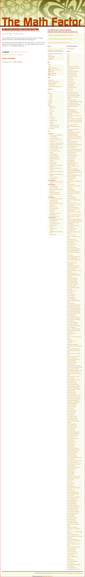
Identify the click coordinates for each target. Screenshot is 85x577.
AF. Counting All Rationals (72, 561)
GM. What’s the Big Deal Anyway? (74, 170)
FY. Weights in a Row (71, 239)
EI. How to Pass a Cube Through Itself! (73, 354)
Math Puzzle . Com (53, 206)
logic (51, 115)
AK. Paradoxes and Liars (72, 553)
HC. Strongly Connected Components (74, 101)
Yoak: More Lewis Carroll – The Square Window (73, 210)
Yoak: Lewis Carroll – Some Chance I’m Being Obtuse (74, 205)
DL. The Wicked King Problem (73, 400)
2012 (68, 53)
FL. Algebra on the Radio (72, 279)
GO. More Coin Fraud (71, 157)
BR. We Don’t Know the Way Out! (73, 497)
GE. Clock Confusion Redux (72, 207)
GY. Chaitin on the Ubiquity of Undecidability (73, 130)
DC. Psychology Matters (72, 424)
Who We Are (50, 80)
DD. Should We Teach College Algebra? (73, 422)
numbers (27, 31)
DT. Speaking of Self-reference (73, 387)
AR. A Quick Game (71, 542)
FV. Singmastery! (70, 242)
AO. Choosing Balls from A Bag (73, 546)
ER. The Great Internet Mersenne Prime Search (73, 331)
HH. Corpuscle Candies (71, 87)
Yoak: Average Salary (71, 190)
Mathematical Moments (54, 157)
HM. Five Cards (70, 79)
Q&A (49, 104)
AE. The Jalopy (70, 562)
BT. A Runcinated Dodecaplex (73, 493)
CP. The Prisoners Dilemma (72, 448)
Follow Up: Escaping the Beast (73, 432)
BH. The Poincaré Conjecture (73, 513)
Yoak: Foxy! (69, 195)
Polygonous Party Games (72, 141)
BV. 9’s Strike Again (7, 33)
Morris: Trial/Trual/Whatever (72, 169)
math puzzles (52, 117)
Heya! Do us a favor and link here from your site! (59, 42)
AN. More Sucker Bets (71, 548)
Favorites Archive (70, 48)
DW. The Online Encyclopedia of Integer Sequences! (73, 380)
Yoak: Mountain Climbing (72, 281)
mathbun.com (52, 75)
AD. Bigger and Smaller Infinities (73, 564)
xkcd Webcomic (53, 234)
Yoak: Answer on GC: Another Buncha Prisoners (73, 223)
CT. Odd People (70, 440)
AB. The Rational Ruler (71, 567)
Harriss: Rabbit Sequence (72, 273)
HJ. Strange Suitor (70, 84)
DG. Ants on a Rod (71, 414)
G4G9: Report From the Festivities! (74, 136)
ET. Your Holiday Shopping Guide (73, 325)
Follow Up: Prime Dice (71, 406)
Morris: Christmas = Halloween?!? (74, 317)
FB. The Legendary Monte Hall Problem (73, 301)
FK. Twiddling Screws (71, 286)
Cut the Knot (52, 141)
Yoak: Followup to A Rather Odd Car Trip (74, 260)
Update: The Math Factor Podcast (74, 132)
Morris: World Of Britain (71, 247)
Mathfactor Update (71, 109)
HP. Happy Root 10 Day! (72, 74)
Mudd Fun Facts (53, 163)
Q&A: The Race (70, 470)
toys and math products (54, 126)
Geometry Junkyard (53, 149)
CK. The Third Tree (71, 459)
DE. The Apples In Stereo (72, 418)
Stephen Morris (51, 58)
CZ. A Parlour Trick (71, 428)
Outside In (52, 169)
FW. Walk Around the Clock (72, 241)
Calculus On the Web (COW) (55, 139)
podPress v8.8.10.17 (48, 576)
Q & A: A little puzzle (71, 413)
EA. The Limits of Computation (73, 372)
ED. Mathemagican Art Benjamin (73, 365)
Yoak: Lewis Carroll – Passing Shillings (73, 217)
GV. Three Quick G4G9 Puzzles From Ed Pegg (74, 139)
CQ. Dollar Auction (71, 446)
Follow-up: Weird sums (71, 441)
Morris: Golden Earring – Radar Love (74, 120)
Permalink (38, 31)
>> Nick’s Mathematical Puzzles (56, 198)
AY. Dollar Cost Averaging (72, 527)
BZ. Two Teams (70, 484)
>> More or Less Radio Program (56, 135)
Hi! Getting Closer (70, 85)
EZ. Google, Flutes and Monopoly (73, 304)
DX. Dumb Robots (70, 378)
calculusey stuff (53, 107)
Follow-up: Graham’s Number (73, 467)
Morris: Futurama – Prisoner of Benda (74, 118)
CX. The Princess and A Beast (73, 433)
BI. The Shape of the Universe (73, 511)
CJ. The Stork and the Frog (72, 462)
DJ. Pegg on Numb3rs (71, 405)
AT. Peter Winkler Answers (72, 539)
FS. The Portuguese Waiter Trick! (73, 256)
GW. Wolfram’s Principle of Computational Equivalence (72, 134)
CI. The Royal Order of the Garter (73, 464)
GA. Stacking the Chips (71, 228)
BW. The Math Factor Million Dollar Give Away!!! (20, 29)
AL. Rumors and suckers (72, 551)
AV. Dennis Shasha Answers (72, 534)
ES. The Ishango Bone (71, 327)
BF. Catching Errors (71, 516)
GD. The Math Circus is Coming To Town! (74, 212)
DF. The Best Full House (72, 416)
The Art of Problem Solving (55, 194)
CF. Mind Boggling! (71, 472)
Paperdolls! (69, 339)
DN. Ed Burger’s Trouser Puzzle (73, 397)
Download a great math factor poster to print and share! (61, 35)
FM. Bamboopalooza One (72, 278)
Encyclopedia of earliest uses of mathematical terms (56, 145)
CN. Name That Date (71, 454)
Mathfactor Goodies (52, 83)
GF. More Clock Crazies (72, 202)
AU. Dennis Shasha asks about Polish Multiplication (74, 537)
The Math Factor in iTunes (54, 70)
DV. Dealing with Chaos (72, 382)
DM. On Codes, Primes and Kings (74, 398)
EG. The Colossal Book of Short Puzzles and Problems (73, 360)
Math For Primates (53, 154)
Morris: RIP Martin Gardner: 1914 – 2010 (74, 127)
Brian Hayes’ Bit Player (54, 138)
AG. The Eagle (70, 559)
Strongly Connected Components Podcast (56, 175)
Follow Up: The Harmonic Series (73, 356)
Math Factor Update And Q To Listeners (73, 98)
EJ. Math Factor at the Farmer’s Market (73, 351)
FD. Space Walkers (71, 297)
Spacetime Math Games (54, 216)
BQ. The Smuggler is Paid (72, 498)
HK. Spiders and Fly (71, 82)
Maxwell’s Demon (53, 162)
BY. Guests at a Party (18, 33)
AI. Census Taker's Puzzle (72, 556)
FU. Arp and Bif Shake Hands (73, 250)
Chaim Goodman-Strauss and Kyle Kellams (55, 54)
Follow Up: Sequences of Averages (74, 309)
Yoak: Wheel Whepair (71, 153)
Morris (51, 96)
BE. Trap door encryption (72, 517)
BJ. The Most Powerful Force (73, 509)
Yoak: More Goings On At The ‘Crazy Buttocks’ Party (74, 173)
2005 (68, 65)
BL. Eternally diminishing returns (73, 506)
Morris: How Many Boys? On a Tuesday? (73, 167)
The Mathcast (32, 31)
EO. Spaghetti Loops (71, 341)
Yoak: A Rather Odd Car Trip (72, 267)
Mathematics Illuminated (54, 158)
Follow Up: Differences (71, 316)
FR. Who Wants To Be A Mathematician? (72, 263)
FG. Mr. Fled (69, 292)
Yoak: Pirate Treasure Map (72, 155)
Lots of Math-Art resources (55, 150)
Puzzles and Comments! (72, 142)
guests (51, 112)
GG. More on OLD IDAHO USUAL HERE (74, 201)
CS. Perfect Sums (70, 443)
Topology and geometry (54, 125)
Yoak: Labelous (70, 255)
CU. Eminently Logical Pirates (73, 438)
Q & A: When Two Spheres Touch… (74, 312)
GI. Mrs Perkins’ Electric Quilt (73, 193)
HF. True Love (70, 90)
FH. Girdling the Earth (71, 290)
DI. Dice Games (70, 408)
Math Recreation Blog (54, 155)
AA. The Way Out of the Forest (73, 569)
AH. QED (69, 558)
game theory (13, 31)
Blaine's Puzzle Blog (54, 202)
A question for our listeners (72, 284)
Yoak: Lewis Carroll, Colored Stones (74, 219)
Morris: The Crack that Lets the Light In (74, 122)
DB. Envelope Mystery (71, 425)
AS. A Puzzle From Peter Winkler (73, 540)
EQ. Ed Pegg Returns (71, 333)
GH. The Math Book (71, 196)
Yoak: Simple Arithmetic (72, 198)
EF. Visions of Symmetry (72, 362)
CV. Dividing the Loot (71, 436)
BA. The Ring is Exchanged (72, 522)
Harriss (51, 94)
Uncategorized (51, 128)
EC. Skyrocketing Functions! (72, 368)
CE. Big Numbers (70, 473)
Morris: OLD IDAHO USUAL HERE (74, 214)
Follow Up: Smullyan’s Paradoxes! (74, 386)
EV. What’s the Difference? (72, 322)
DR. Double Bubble (71, 390)
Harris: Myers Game (71, 178)
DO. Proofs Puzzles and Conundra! (74, 395)
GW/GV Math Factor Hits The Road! (74, 144)
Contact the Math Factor (53, 68)
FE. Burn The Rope (71, 295)
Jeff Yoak (50, 59)
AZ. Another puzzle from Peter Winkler (73, 525)
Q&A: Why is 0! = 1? (71, 475)
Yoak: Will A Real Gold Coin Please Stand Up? (74, 276)
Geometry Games (53, 222)
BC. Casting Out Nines (71, 521)
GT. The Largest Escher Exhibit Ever (74, 149)
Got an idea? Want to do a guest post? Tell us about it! (60, 38)
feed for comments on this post (9, 54)
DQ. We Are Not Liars (71, 392)
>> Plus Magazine (53, 136)
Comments (52, 73)
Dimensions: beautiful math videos (56, 143)
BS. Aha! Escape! (70, 495)
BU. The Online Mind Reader (73, 492)
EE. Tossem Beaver (71, 364)
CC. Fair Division (70, 479)
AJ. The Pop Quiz (70, 554)
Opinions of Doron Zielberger (55, 168)
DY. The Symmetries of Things (73, 376)
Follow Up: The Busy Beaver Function (74, 367)
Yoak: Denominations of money (73, 68)
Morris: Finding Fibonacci (72, 111)
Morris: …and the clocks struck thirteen (73, 237)
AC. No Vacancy (70, 566)
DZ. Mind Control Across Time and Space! (74, 374)
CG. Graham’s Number (71, 468)
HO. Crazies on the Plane (72, 76)
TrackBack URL (20, 54)
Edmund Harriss (51, 56)
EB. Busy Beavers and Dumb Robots (74, 370)
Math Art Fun (52, 191)
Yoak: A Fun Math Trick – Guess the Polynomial (74, 271)
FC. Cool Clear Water (71, 298)
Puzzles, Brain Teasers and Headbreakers (55, 214)
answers (52, 118)
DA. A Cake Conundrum (72, 427)
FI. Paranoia (69, 289)
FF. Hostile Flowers (71, 294)
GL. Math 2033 (70, 179)
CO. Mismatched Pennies (72, 452)
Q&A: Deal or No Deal (71, 411)
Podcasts (50, 102)
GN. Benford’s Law (71, 158)
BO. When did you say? (72, 501)
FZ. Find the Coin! (70, 230)
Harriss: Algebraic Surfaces (72, 282)
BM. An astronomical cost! (72, 505)
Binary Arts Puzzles (53, 187)
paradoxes (52, 123)
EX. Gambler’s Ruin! (71, 314)
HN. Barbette (69, 77)
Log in (49, 66)
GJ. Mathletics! (70, 188)
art (48, 91)
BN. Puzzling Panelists (71, 503)
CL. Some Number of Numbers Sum (74, 457)
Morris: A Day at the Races (72, 103)
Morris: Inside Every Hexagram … (74, 311)
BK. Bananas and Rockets (72, 508)
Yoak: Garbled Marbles (71, 100)
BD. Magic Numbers (71, 519)
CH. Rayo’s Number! (71, 465)
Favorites (50, 99)
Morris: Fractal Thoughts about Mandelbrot (73, 113)
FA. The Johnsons (70, 303)
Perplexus (52, 211)
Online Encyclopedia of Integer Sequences (56, 166)
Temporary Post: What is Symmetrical (74, 221)
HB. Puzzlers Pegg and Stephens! (74, 104)
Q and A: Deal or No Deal (72, 419)
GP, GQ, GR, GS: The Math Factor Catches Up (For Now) (74, 151)
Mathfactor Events (20, 31)
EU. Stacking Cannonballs (72, 324)
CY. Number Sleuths (71, 430)
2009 (68, 58)
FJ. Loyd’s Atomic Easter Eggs (73, 287)
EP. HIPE (69, 335)
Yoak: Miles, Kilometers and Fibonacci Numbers (72, 164)
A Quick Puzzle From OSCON (73, 66)
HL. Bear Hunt (70, 81)
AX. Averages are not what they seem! (73, 529)
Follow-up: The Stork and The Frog (74, 460)
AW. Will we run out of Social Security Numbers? (74, 532)
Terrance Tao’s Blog (53, 177)
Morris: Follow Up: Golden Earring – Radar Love (74, 116)
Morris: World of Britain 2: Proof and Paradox (74, 232)
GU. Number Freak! (71, 147)
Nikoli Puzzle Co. (53, 210)
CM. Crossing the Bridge (72, 456)
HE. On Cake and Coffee (72, 92)
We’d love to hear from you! (53, 81)
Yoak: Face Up (70, 245)
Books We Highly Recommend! (54, 86)
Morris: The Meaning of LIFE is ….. (74, 146)
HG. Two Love (70, 89)
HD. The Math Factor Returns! (73, 93)
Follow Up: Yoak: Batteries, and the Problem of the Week (74, 176)
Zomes (51, 195)
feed (51, 71)
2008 (68, 60)
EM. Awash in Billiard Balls (72, 344)
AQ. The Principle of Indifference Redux (73, 545)
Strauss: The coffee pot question (73, 95)
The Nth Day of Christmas (72, 106)
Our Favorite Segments (71, 46)
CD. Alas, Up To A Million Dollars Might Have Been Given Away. (73, 477)
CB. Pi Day (69, 481)
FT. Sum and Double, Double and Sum (73, 253)
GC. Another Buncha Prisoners (73, 225)
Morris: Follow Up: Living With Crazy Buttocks (74, 182)
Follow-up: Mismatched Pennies (73, 449)
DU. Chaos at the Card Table (73, 384)
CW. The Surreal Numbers (72, 435)
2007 (68, 61)
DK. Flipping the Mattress (72, 403)
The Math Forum (53, 178)
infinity (51, 114)
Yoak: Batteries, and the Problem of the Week (74, 186)
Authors (49, 93)
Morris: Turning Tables (71, 269)
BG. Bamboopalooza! (71, 514)
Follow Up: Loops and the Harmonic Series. (74, 337)
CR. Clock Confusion (71, 444)
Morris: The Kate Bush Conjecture (74, 249)
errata (51, 109)
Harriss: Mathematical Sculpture (73, 265)
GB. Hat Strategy (70, 227)
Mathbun (51, 226)
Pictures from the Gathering (72, 71)
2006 (68, 63)
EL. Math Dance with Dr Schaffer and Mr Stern (74, 347)
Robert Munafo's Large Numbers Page (56, 172)
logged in (10, 62)
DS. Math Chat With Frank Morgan (74, 389)
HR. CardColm (70, 69)
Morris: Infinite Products (72, 244)
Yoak (51, 98)
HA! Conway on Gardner (72, 124)
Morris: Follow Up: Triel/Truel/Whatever (71, 161)
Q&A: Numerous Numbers (72, 451)
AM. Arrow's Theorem (71, 550)
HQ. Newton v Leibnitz (71, 73)
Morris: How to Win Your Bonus (73, 306)
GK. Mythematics (70, 184)
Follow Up (50, 101)
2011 (68, 55)
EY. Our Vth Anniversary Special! (73, 308)
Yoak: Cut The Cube (71, 234)
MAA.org (51, 152)
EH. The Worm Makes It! (72, 358)
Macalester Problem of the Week (56, 203)
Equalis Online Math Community (56, 147)
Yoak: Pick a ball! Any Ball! (72, 258)
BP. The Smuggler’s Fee (72, 500)
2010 (68, 57)
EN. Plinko (69, 342)
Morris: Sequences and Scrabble (73, 319)
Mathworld (52, 160)
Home (49, 64)
